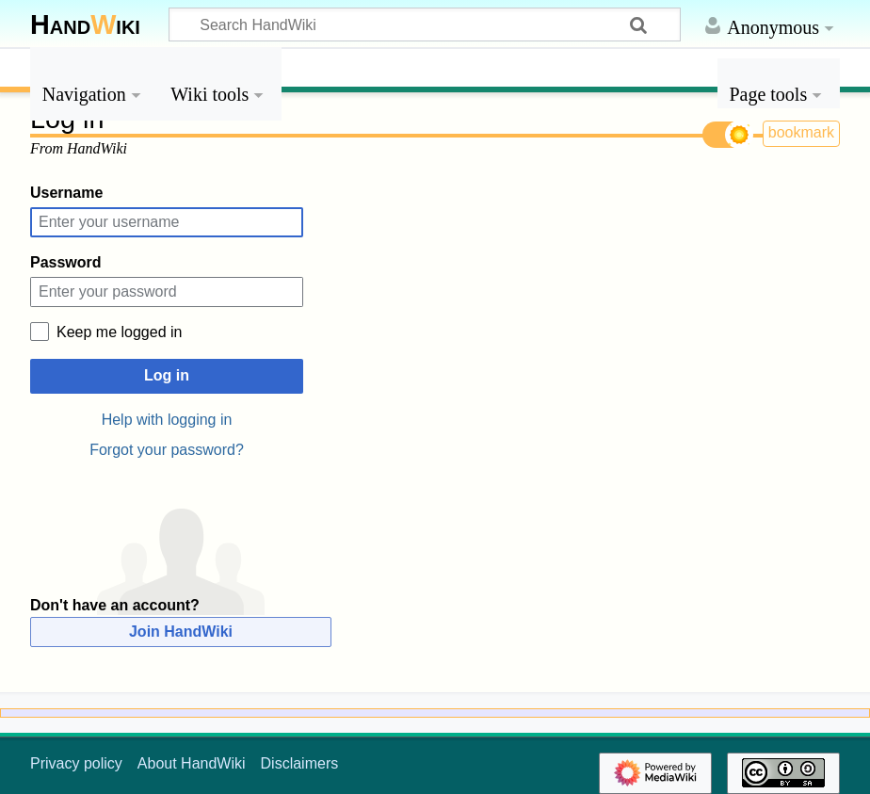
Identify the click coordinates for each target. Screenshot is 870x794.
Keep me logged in (119, 332)
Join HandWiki (181, 632)
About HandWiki (191, 763)
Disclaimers (300, 763)
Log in (166, 375)
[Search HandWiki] (424, 24)
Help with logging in (167, 420)
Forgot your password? (166, 450)
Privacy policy (76, 763)
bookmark (801, 132)
